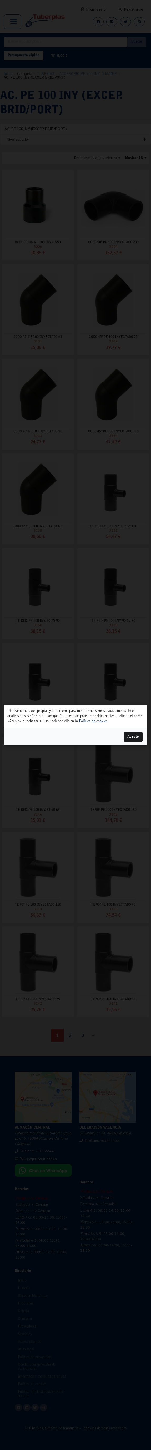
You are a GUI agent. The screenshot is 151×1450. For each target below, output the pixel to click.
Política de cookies (93, 721)
